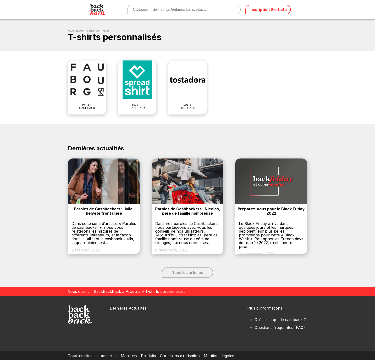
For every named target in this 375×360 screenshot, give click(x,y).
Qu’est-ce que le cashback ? (280, 319)
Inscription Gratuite (268, 9)
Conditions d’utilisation (180, 355)
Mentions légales (219, 355)
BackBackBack (107, 291)
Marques (129, 355)
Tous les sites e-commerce (92, 355)
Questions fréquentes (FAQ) (279, 327)
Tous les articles (187, 272)
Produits (133, 291)
